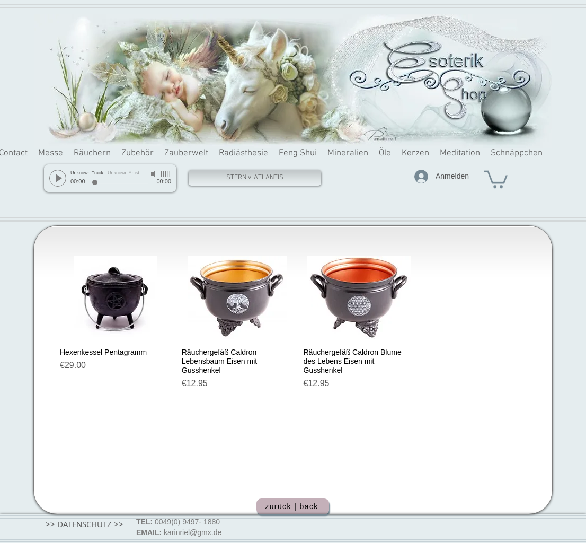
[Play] (57, 178)
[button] (496, 178)
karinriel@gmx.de (192, 532)
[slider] (166, 174)
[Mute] (154, 174)
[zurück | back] (292, 506)
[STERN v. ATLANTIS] (255, 178)
